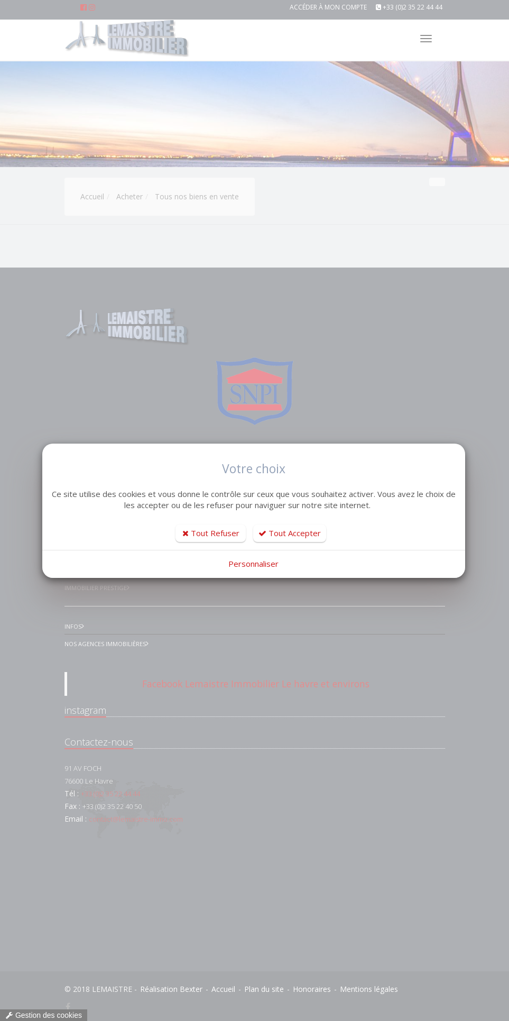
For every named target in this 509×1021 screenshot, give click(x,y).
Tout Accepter (289, 533)
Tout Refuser (210, 533)
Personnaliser (253, 563)
